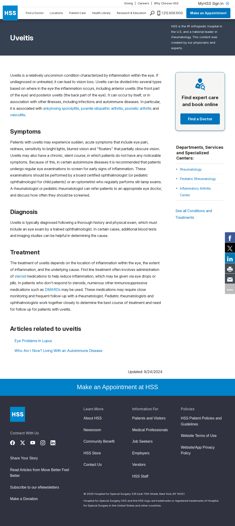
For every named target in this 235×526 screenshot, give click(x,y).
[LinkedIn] (55, 442)
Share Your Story (24, 458)
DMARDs (53, 289)
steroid (20, 276)
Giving (128, 3)
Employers (141, 453)
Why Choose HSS (166, 3)
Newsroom (92, 430)
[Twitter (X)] (25, 442)
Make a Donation (24, 499)
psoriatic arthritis (138, 108)
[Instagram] (45, 442)
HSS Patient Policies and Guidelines (201, 421)
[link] (230, 237)
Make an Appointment (208, 13)
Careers (143, 3)
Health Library (101, 13)
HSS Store (92, 453)
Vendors (139, 465)
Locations (56, 13)
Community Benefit (99, 441)
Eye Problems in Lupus (33, 340)
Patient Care (77, 13)
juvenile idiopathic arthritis (102, 108)
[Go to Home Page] (17, 414)
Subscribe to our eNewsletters (34, 487)
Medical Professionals (150, 430)
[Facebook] (15, 442)
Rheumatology (191, 169)
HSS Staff (140, 476)
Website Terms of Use (199, 436)
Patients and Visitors (149, 418)
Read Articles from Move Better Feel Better (39, 473)
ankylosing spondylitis (61, 108)
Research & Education (131, 13)
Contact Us (93, 465)
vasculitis (17, 115)
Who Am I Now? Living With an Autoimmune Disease (58, 350)
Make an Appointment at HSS (117, 387)
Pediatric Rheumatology (198, 179)
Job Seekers (142, 441)
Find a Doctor (35, 13)
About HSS (93, 418)
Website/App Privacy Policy (198, 450)
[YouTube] (35, 442)
